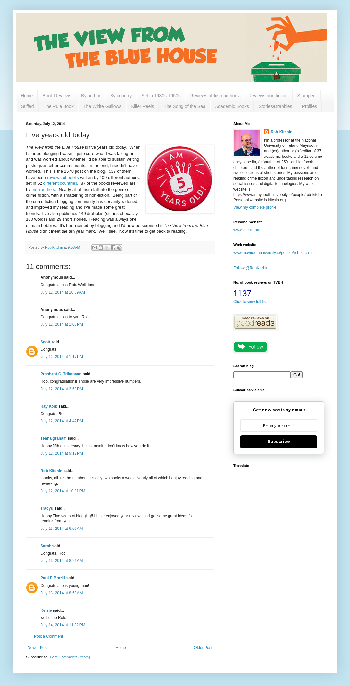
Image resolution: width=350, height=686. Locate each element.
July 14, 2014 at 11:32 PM (63, 625)
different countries (60, 183)
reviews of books (63, 177)
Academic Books (232, 106)
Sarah (46, 546)
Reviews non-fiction (267, 95)
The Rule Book (58, 106)
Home (27, 95)
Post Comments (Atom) (70, 657)
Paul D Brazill (53, 578)
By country (121, 95)
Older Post (203, 647)
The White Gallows (102, 106)
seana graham (54, 438)
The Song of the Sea (184, 106)
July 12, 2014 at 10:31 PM (63, 491)
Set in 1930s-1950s (161, 95)
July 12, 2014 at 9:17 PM (62, 453)
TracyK (47, 508)
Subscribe (279, 441)
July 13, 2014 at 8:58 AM (62, 593)
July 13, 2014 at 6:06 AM (62, 528)
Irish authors (43, 189)
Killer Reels (142, 106)
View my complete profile (254, 207)
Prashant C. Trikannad (61, 374)
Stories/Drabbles (275, 106)
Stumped (307, 95)
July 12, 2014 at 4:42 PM (62, 421)
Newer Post (38, 647)
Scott (45, 342)
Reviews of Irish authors (214, 95)
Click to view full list (250, 301)
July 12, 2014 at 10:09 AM (63, 292)
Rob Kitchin (51, 471)
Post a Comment (48, 636)
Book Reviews (56, 95)
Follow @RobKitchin (250, 268)
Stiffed (27, 106)
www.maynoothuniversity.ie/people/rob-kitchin (272, 252)
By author (90, 95)
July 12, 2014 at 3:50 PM (62, 389)
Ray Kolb (49, 406)
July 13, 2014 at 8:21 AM (62, 560)
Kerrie (46, 610)
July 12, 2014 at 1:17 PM (62, 357)
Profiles (309, 106)
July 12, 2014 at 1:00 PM (62, 324)
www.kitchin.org (246, 230)
